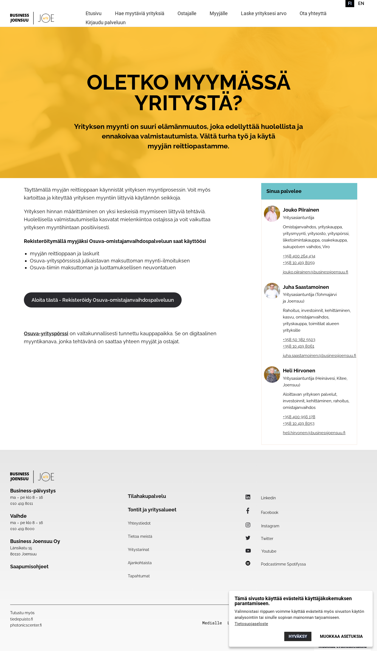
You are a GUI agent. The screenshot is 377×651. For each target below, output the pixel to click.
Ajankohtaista (140, 563)
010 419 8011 (21, 503)
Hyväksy (298, 636)
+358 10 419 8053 (298, 423)
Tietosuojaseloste (251, 623)
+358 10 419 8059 (299, 262)
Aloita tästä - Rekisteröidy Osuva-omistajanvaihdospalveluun (103, 300)
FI (349, 3)
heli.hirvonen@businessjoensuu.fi (314, 432)
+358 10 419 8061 (298, 346)
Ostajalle (187, 13)
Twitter (259, 538)
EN (361, 3)
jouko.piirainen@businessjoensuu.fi (315, 272)
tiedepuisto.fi (21, 619)
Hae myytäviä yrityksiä (139, 13)
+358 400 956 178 (299, 416)
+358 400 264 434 (299, 256)
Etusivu (94, 13)
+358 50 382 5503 (299, 339)
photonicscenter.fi (26, 625)
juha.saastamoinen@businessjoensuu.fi (319, 355)
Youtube (261, 551)
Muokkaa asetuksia (341, 636)
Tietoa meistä (140, 536)
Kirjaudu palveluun (106, 22)
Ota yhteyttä (313, 13)
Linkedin (261, 498)
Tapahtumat (139, 576)
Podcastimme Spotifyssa (276, 564)
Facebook (262, 512)
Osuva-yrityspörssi (46, 333)
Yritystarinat (138, 549)
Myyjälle (219, 13)
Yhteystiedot (139, 523)
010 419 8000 (22, 529)
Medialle (212, 622)
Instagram (262, 526)
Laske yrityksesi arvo (263, 13)
